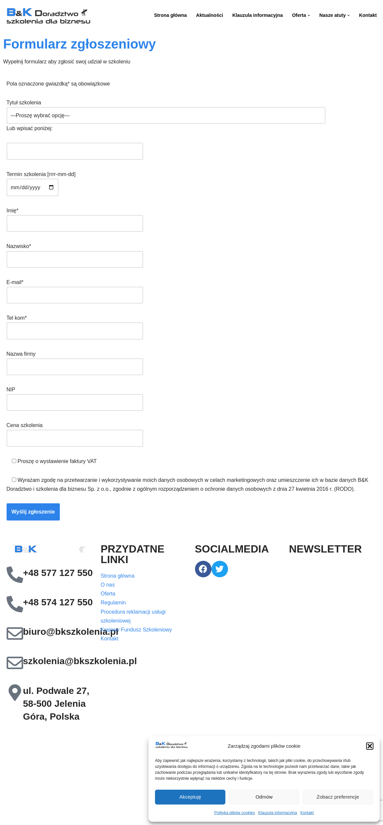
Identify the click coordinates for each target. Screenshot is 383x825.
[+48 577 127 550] (15, 574)
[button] (369, 746)
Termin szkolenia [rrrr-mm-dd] (41, 180)
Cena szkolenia (75, 431)
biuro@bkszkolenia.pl (71, 632)
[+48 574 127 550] (15, 604)
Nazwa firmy (75, 360)
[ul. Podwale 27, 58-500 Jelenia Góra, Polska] (15, 692)
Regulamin (113, 602)
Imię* (75, 217)
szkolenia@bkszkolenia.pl (80, 661)
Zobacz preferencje (338, 797)
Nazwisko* (75, 252)
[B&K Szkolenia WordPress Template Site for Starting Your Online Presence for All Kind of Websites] (48, 15)
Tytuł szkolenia (166, 109)
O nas (108, 585)
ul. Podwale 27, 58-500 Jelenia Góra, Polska (56, 704)
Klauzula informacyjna (277, 812)
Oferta (108, 593)
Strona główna (170, 15)
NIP (75, 396)
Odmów (264, 797)
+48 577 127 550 (58, 573)
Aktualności (209, 15)
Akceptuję (190, 797)
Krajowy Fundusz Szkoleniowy (136, 629)
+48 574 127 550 (58, 602)
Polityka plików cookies (234, 812)
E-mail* (75, 288)
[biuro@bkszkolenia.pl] (15, 633)
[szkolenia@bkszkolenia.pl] (15, 663)
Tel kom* (75, 324)
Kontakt (307, 812)
